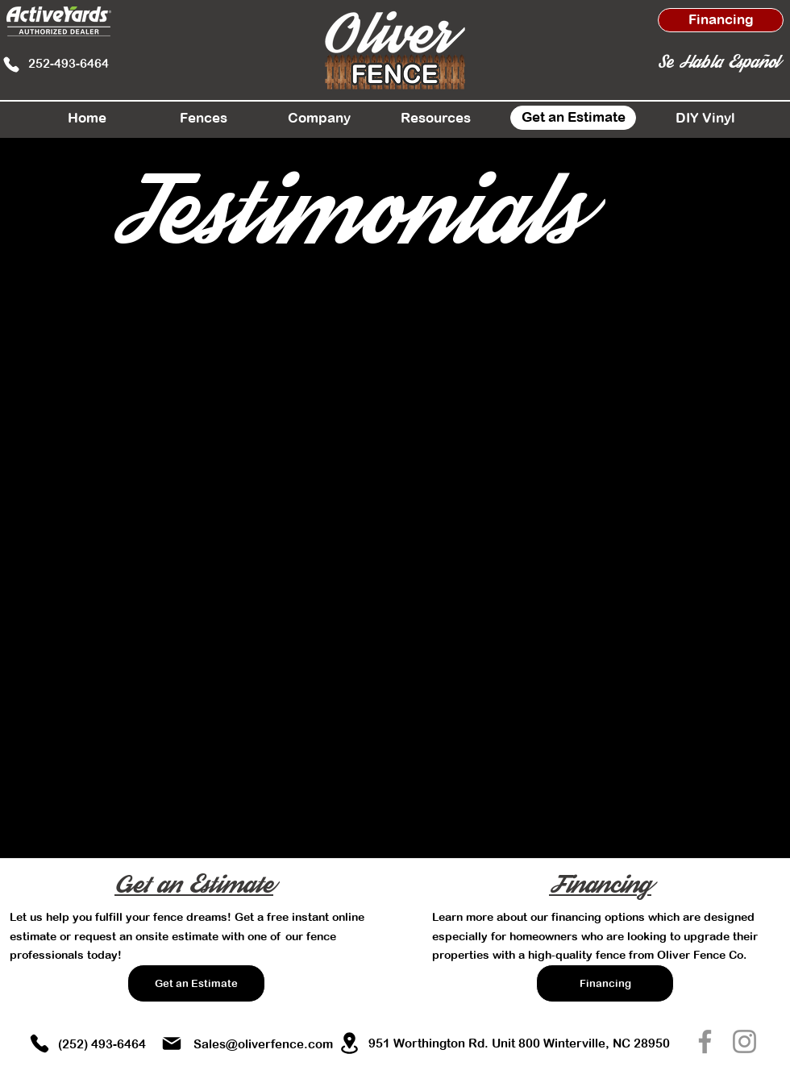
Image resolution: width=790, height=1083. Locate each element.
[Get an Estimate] (573, 118)
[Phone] (11, 64)
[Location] (349, 1043)
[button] (203, 118)
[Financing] (721, 20)
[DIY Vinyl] (705, 118)
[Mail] (171, 1043)
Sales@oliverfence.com (263, 1044)
